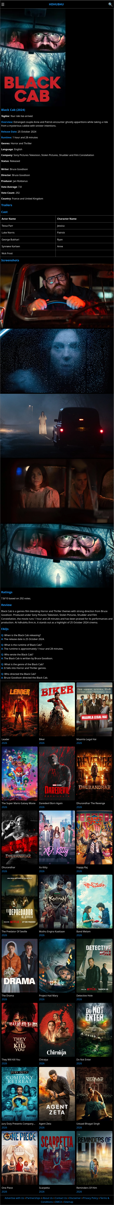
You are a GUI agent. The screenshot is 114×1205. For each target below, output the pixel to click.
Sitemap (68, 1202)
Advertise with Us (14, 1198)
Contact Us (61, 1198)
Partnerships (33, 1198)
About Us (48, 1198)
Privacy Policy (90, 1198)
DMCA (58, 1202)
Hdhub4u (56, 4)
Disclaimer (75, 1198)
